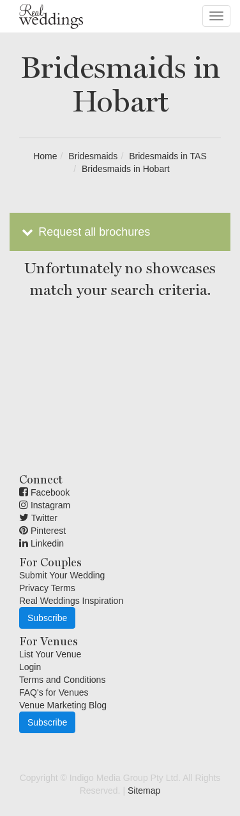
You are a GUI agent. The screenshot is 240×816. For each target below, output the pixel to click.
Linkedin (41, 543)
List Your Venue (50, 654)
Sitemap (144, 790)
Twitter (38, 518)
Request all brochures (84, 231)
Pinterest (42, 531)
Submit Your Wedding (62, 575)
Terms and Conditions (62, 680)
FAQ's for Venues (54, 692)
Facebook (44, 492)
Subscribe (47, 618)
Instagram (44, 505)
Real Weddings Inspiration (71, 601)
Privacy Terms (47, 588)
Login (30, 667)
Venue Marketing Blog (63, 705)
